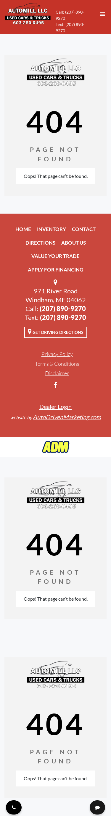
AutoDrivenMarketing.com (67, 416)
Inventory (51, 229)
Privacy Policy (57, 354)
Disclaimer (57, 373)
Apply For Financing (55, 269)
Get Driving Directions (55, 331)
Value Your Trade (55, 256)
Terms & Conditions (57, 363)
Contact (84, 229)
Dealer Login (55, 406)
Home (23, 229)
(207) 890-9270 (63, 309)
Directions (40, 243)
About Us (73, 243)
